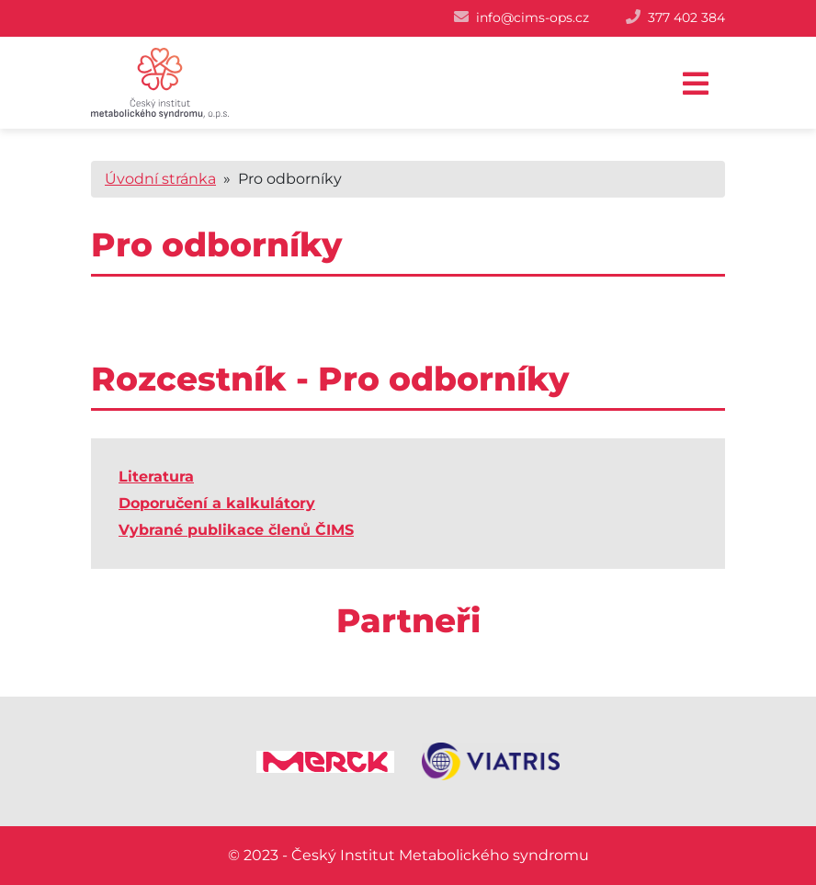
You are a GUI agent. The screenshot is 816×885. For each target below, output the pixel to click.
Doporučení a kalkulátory (217, 503)
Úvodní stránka (160, 178)
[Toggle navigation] (695, 84)
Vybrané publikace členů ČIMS (236, 530)
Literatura (156, 476)
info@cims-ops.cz (532, 17)
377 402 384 (686, 17)
